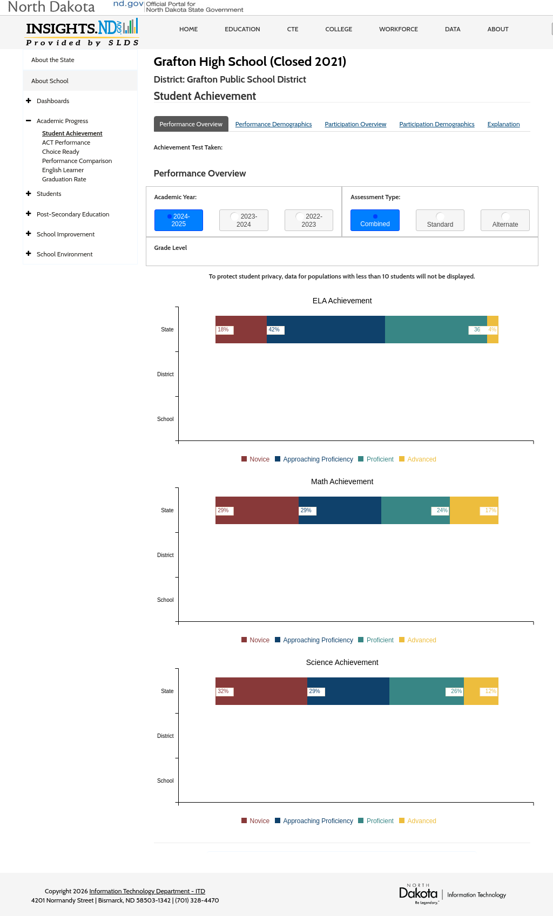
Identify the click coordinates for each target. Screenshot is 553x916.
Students (49, 193)
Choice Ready (60, 151)
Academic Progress (62, 121)
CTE (293, 29)
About (498, 29)
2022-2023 (308, 220)
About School (50, 81)
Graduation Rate (64, 179)
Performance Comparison (77, 161)
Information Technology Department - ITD (147, 891)
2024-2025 (178, 220)
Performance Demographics (273, 124)
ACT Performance (66, 142)
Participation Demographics (436, 124)
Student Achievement (72, 133)
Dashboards (53, 101)
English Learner (63, 170)
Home (188, 29)
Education (242, 29)
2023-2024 (243, 220)
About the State (53, 60)
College (338, 29)
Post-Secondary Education (73, 214)
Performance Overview (191, 124)
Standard (440, 220)
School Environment (65, 254)
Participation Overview (355, 124)
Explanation (504, 124)
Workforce (398, 29)
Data (453, 29)
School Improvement (66, 234)
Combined (375, 221)
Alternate (505, 220)
